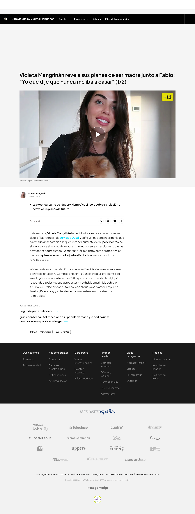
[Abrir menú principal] (189, 18)
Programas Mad (32, 365)
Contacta (54, 359)
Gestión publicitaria (144, 474)
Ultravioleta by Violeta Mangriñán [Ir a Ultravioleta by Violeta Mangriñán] (32, 18)
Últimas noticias (161, 359)
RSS (157, 474)
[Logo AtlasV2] (59, 459)
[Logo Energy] (155, 438)
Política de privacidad (80, 474)
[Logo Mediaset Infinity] (40, 427)
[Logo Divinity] (155, 427)
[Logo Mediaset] (97, 413)
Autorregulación (58, 380)
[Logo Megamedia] (99, 488)
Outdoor (132, 380)
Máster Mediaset (84, 378)
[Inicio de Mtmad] (5, 18)
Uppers (131, 368)
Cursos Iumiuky (109, 381)
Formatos (28, 359)
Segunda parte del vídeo (39, 311)
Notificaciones (57, 374)
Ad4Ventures (108, 393)
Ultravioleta (45, 332)
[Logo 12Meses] (155, 449)
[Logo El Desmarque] (40, 438)
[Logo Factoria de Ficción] (78, 438)
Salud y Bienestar (110, 387)
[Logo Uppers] (78, 449)
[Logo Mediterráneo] (135, 459)
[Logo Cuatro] (117, 427)
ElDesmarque (134, 374)
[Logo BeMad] (40, 449)
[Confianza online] (97, 502)
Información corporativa (58, 474)
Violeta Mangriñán (37, 193)
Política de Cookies (125, 474)
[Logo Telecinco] (78, 427)
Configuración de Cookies (103, 474)
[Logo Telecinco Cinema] (117, 449)
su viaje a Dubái (69, 237)
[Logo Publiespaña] (97, 459)
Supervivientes (62, 332)
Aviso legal (41, 474)
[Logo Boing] (117, 438)
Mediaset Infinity (136, 362)
